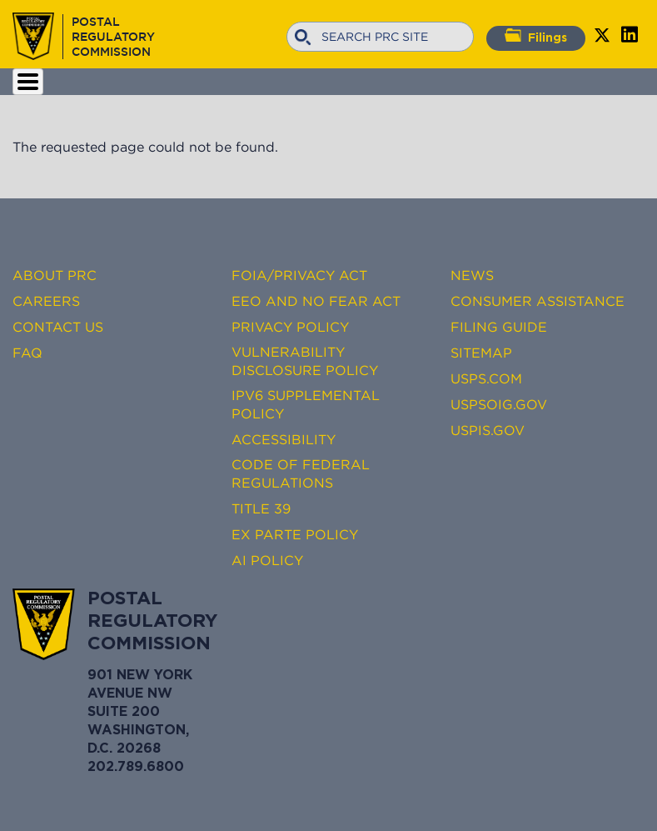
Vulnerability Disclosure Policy (304, 361)
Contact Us (57, 326)
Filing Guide (498, 326)
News (472, 275)
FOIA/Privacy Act (299, 275)
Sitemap (481, 352)
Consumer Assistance (537, 300)
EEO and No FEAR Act (316, 300)
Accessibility (283, 439)
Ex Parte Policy (294, 534)
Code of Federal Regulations (300, 473)
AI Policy (267, 560)
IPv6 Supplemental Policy (305, 404)
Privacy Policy (290, 326)
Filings (536, 35)
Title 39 (261, 508)
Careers (46, 300)
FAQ (27, 352)
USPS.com (486, 378)
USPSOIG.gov (498, 404)
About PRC (54, 275)
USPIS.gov (487, 430)
